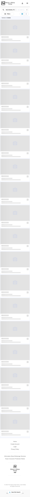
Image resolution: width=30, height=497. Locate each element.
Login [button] (15, 446)
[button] (11, 10)
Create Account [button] (15, 444)
